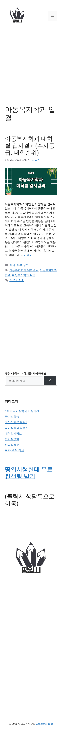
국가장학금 (12, 416)
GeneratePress (44, 723)
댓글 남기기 (16, 280)
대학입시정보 (13, 433)
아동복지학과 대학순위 (23, 270)
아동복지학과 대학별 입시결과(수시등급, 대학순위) (30, 145)
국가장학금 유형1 (16, 422)
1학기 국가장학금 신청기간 (22, 411)
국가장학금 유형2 (16, 428)
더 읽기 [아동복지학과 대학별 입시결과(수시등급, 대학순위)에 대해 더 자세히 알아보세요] (28, 255)
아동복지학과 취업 (23, 275)
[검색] (50, 380)
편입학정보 (12, 445)
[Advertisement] (31, 64)
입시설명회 (12, 439)
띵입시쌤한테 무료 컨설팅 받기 (29, 472)
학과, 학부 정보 (18, 265)
